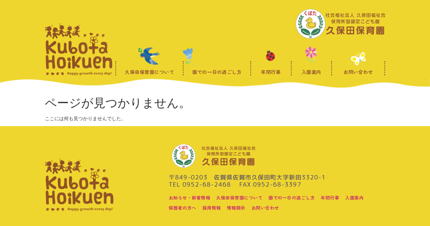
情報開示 (240, 207)
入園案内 (365, 197)
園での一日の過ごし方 (298, 197)
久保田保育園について (243, 197)
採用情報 (214, 207)
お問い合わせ (270, 207)
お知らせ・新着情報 (191, 197)
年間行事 (339, 197)
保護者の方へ (183, 207)
